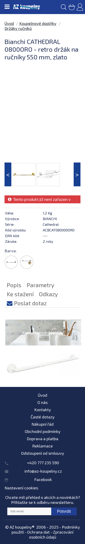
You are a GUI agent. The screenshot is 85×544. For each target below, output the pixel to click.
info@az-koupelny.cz (43, 471)
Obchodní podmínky (43, 431)
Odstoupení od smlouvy (42, 453)
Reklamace (42, 445)
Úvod (9, 23)
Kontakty (42, 409)
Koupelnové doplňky (37, 23)
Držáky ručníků (18, 28)
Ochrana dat (38, 531)
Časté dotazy (43, 416)
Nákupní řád (42, 424)
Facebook (43, 479)
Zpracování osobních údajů (51, 534)
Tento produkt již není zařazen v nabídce (39, 200)
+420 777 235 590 (43, 462)
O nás (42, 402)
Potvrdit (64, 511)
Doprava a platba (42, 438)
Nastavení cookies (21, 487)
